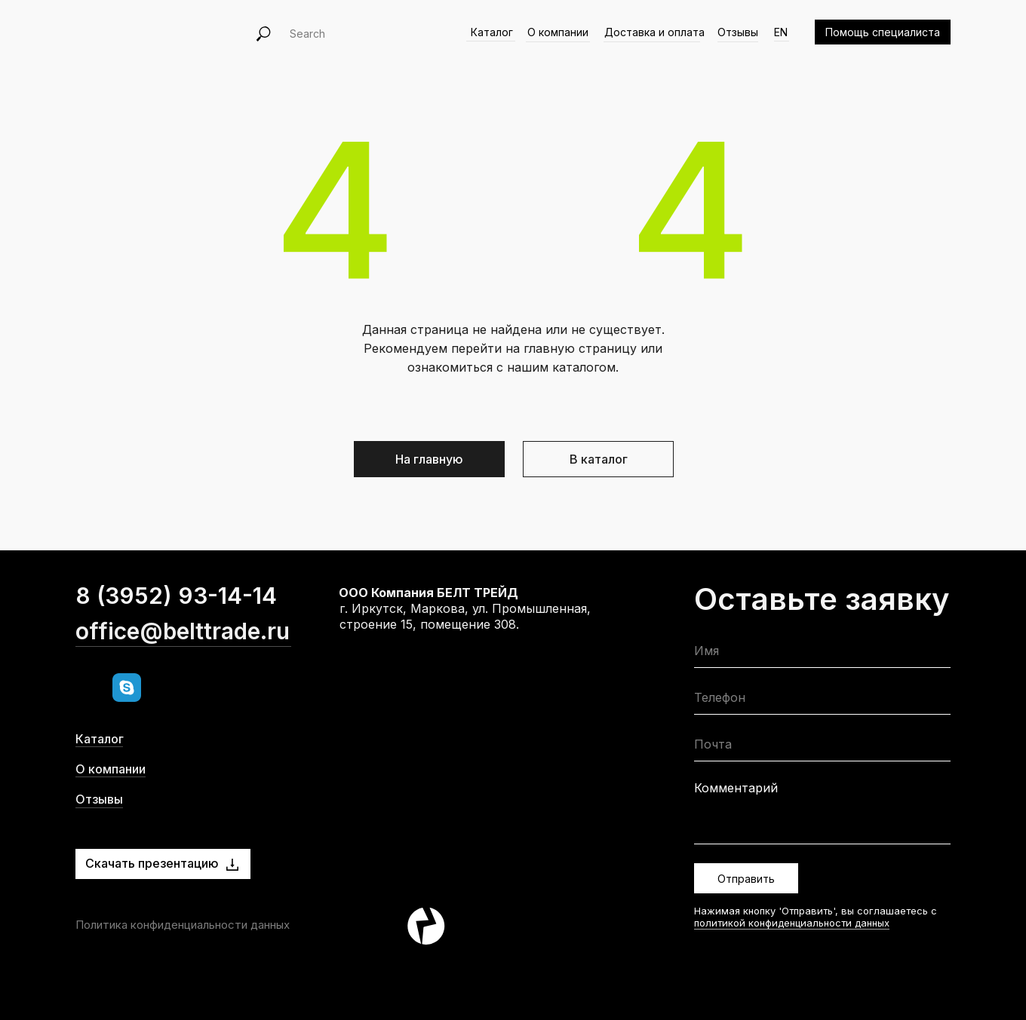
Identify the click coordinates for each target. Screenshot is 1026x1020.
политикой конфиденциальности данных (791, 923)
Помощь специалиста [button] (882, 32)
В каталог (599, 459)
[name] (822, 654)
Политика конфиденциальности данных (182, 924)
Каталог (492, 32)
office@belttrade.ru (182, 656)
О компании (557, 32)
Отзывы (737, 32)
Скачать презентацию (152, 863)
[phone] (822, 701)
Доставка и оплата (654, 32)
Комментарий (736, 787)
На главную (429, 459)
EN (781, 32)
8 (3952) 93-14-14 (176, 621)
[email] (822, 747)
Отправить (746, 878)
